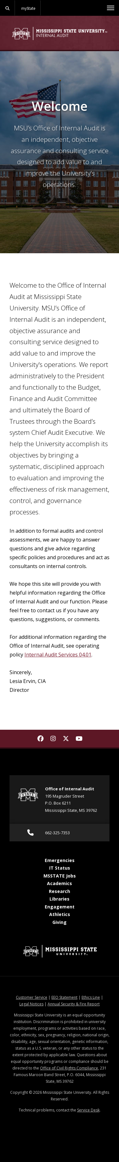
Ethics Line (91, 997)
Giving (59, 922)
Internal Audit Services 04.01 (57, 654)
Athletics (59, 914)
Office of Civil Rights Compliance (69, 1068)
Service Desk (88, 1110)
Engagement (60, 907)
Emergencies (60, 860)
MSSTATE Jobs (59, 876)
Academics (59, 883)
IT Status (59, 868)
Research (59, 891)
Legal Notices (31, 1004)
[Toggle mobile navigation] (110, 8)
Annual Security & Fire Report (74, 1004)
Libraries (59, 899)
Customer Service (31, 997)
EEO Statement (64, 997)
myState (28, 8)
